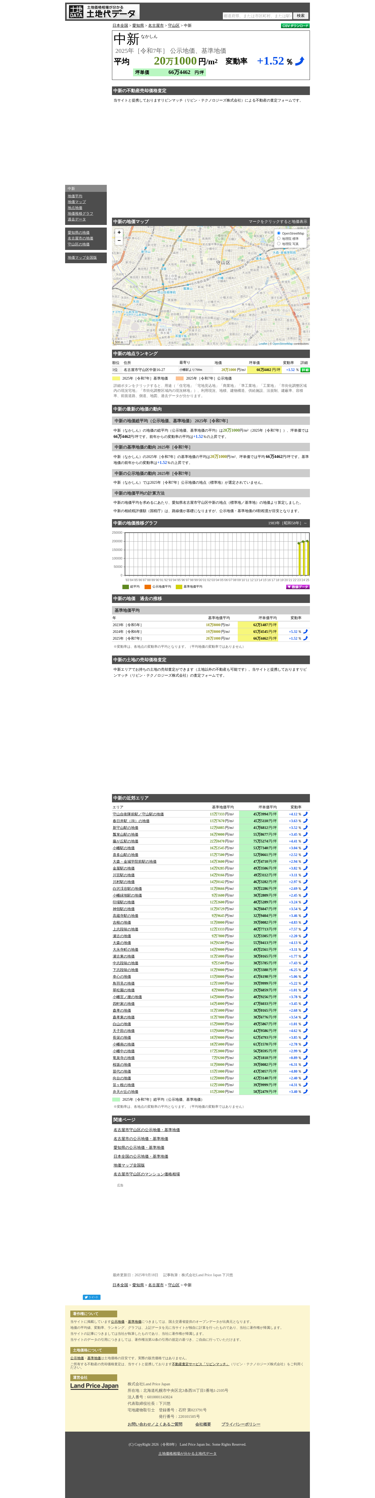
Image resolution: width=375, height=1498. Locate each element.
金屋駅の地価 (124, 868)
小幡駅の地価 (124, 848)
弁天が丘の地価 (125, 1092)
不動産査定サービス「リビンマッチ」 (200, 1364)
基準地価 (134, 1322)
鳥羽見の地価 (124, 983)
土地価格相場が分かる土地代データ (187, 1454)
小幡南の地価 (124, 1044)
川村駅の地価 (124, 882)
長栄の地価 (122, 1038)
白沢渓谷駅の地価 (127, 889)
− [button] (119, 241)
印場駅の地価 (124, 902)
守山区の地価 (79, 244)
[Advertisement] (86, 101)
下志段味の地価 (125, 970)
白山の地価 (122, 1024)
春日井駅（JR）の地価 (131, 821)
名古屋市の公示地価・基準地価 (141, 1139)
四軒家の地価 (124, 1004)
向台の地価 (122, 1078)
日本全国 (120, 25)
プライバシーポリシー (240, 1424)
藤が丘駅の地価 (125, 841)
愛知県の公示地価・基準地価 (139, 1147)
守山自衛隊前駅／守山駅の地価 (138, 814)
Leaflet (263, 343)
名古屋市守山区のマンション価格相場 (147, 1174)
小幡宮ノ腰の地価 (127, 997)
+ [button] (119, 233)
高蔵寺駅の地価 (125, 916)
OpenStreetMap (283, 343)
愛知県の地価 (79, 233)
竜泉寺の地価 (124, 1058)
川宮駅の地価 (124, 875)
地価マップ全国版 (82, 258)
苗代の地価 (122, 1071)
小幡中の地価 (124, 1051)
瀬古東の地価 (124, 956)
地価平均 (75, 196)
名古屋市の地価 (80, 238)
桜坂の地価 (122, 1065)
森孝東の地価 (124, 1017)
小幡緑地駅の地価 (127, 895)
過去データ (77, 219)
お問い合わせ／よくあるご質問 (155, 1424)
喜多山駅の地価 (125, 855)
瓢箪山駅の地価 (125, 834)
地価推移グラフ (80, 214)
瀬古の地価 (122, 936)
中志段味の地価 (125, 963)
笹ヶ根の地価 (124, 1085)
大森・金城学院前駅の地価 (135, 862)
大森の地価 (122, 943)
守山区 (174, 25)
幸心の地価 (122, 977)
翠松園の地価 (124, 990)
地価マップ (77, 202)
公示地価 (117, 1322)
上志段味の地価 (125, 929)
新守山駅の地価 (125, 828)
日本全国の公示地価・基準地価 (141, 1156)
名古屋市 (156, 25)
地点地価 (75, 208)
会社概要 (203, 1424)
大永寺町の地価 (125, 950)
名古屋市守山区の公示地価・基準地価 (147, 1130)
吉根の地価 (122, 922)
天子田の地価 (124, 1031)
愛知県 (138, 25)
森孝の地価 (122, 1010)
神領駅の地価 (124, 909)
